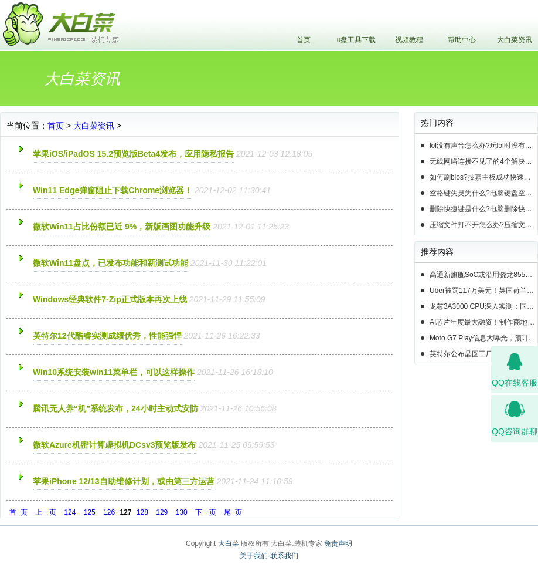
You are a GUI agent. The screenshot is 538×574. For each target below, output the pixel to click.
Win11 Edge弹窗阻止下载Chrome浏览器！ (112, 190)
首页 (304, 40)
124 (70, 512)
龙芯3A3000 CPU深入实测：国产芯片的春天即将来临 (483, 306)
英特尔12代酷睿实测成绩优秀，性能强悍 (107, 335)
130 (182, 512)
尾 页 (233, 512)
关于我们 (254, 556)
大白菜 (228, 543)
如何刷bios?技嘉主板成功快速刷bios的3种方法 (483, 177)
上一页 (45, 512)
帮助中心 (462, 40)
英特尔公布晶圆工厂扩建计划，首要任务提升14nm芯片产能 (483, 354)
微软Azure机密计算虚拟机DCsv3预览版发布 (114, 445)
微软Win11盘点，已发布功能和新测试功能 (110, 263)
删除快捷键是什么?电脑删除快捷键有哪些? (483, 209)
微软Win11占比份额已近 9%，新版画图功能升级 (121, 226)
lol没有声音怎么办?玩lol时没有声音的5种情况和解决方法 (483, 145)
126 (109, 512)
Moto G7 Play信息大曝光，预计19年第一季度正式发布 (483, 338)
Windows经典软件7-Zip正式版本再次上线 (110, 299)
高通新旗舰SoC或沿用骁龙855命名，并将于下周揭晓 (483, 275)
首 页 (18, 512)
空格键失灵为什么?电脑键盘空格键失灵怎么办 (483, 193)
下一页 (205, 512)
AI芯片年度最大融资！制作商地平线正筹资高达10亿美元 (483, 322)
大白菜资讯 (514, 40)
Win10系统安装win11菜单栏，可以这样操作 (114, 372)
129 (162, 512)
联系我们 (284, 556)
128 (142, 512)
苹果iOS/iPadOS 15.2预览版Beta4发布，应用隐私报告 (133, 153)
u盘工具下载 (356, 40)
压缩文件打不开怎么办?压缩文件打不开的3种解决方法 (483, 225)
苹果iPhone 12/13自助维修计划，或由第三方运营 (123, 481)
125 (90, 512)
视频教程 (409, 40)
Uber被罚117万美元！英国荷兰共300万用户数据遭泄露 (483, 290)
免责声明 (338, 543)
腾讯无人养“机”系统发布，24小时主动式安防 (115, 408)
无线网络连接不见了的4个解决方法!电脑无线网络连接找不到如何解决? (483, 161)
